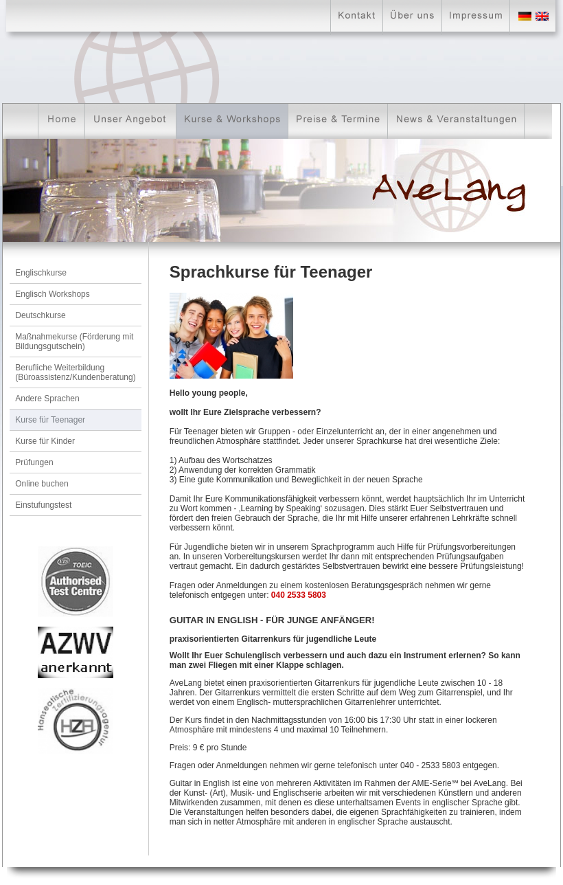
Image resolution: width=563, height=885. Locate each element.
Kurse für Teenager (50, 420)
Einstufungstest (43, 505)
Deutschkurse (40, 315)
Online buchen (41, 484)
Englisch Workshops (52, 294)
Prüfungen (34, 462)
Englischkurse (41, 273)
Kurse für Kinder (45, 441)
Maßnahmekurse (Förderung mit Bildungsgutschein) (74, 341)
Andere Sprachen (47, 398)
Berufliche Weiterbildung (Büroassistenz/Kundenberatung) (75, 372)
